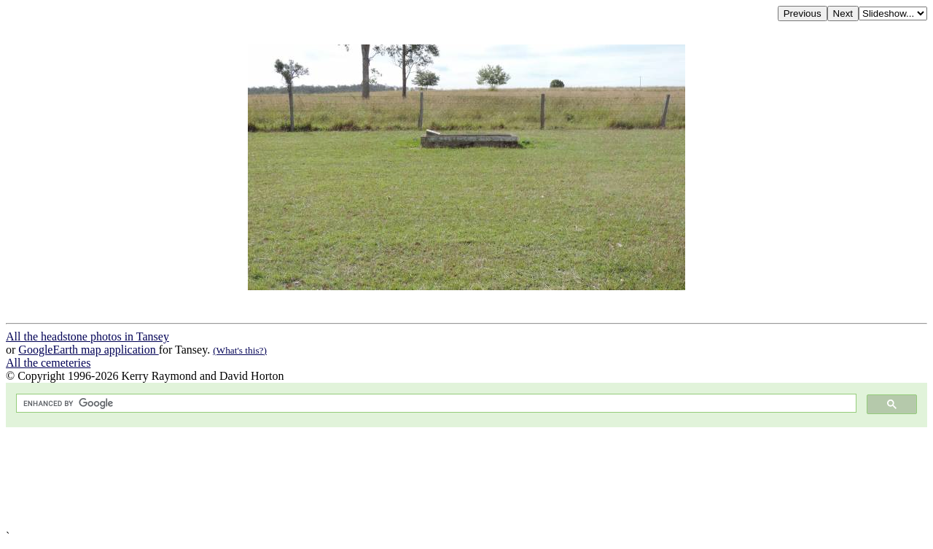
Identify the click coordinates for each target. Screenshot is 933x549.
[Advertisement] (443, 478)
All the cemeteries (48, 363)
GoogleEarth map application (88, 349)
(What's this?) (240, 350)
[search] (434, 403)
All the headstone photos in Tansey (87, 336)
